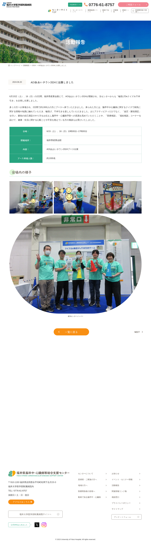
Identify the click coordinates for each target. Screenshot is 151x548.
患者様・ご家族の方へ (87, 479)
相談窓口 (115, 497)
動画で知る (105, 11)
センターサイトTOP (58, 11)
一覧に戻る (68, 332)
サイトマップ (117, 509)
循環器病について (92, 11)
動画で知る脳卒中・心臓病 (89, 497)
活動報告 (115, 11)
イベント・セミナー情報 (122, 479)
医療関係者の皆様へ (139, 10)
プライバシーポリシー (121, 503)
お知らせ (115, 474)
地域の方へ (83, 485)
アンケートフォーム (122, 517)
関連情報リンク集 (119, 491)
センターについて (85, 474)
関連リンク (125, 11)
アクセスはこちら (22, 501)
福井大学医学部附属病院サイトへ (35, 514)
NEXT (137, 331)
